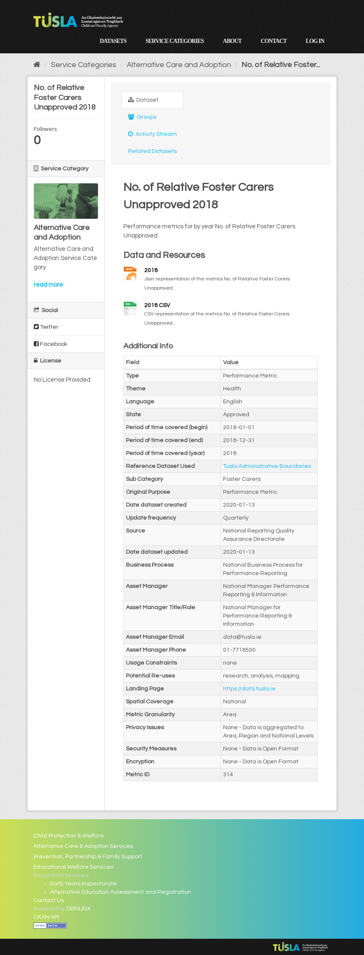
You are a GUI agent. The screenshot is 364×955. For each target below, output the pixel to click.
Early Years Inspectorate (83, 884)
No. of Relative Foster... (280, 65)
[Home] (36, 65)
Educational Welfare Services (73, 867)
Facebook (50, 344)
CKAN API (46, 917)
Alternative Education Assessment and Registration (120, 892)
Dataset (143, 100)
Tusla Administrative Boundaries (267, 466)
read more (48, 285)
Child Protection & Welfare (68, 836)
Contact (273, 41)
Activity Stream (152, 134)
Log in (315, 41)
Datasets (113, 41)
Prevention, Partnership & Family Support (87, 857)
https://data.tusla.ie (249, 689)
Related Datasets (152, 151)
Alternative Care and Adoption (179, 65)
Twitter (46, 327)
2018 (151, 270)
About (232, 41)
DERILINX (78, 909)
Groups (142, 117)
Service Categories (175, 41)
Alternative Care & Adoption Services (83, 846)
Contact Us (48, 900)
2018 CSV (157, 305)
